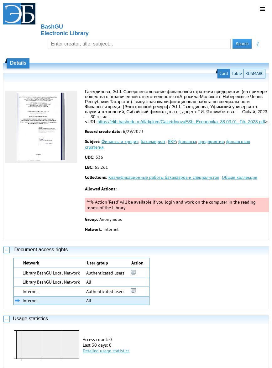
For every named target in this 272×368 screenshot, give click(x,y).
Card (223, 73)
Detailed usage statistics (106, 351)
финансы (187, 141)
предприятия (211, 141)
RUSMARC (254, 73)
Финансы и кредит (120, 141)
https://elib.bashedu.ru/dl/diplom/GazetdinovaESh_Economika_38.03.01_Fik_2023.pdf (181, 121)
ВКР (172, 141)
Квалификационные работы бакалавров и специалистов (163, 177)
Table (237, 73)
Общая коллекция (239, 177)
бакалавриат (153, 141)
